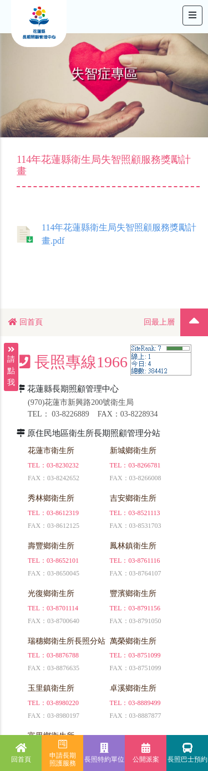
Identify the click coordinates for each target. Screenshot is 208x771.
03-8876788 (63, 655)
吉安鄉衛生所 (133, 498)
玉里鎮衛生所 (51, 688)
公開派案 (146, 753)
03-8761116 (144, 560)
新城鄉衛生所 (133, 450)
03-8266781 (145, 465)
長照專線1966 (72, 362)
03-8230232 (63, 465)
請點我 (11, 355)
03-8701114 (62, 608)
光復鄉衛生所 (51, 593)
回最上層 (159, 322)
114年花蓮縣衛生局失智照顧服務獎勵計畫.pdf (106, 234)
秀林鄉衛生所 (51, 498)
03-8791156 (145, 608)
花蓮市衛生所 (51, 450)
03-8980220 (63, 703)
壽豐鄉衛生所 (51, 546)
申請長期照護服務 (62, 753)
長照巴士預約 (187, 753)
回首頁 (25, 322)
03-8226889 (70, 414)
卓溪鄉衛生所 (133, 688)
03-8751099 (145, 655)
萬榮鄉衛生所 (133, 641)
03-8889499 (145, 703)
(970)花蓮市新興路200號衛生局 (81, 402)
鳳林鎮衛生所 (133, 546)
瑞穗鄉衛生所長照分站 (66, 641)
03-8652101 (63, 560)
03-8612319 (63, 513)
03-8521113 (144, 513)
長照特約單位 (104, 753)
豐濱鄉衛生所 (133, 593)
